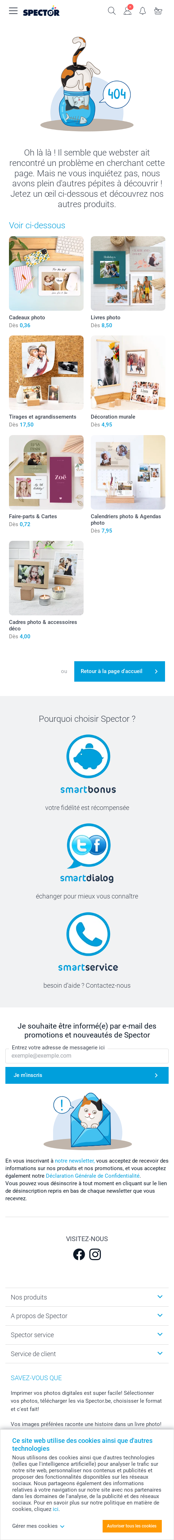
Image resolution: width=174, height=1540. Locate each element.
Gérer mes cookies (38, 1526)
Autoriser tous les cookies (131, 1526)
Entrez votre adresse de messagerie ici (58, 1047)
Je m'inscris (28, 1075)
